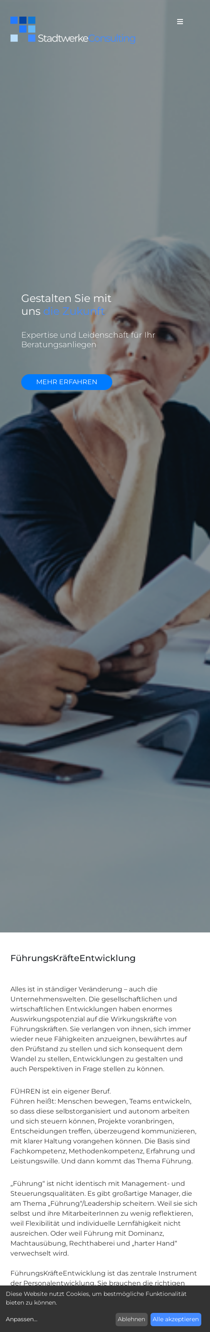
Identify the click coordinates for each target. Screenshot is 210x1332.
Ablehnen (131, 1319)
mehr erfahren (66, 382)
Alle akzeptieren (176, 1319)
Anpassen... (21, 1319)
